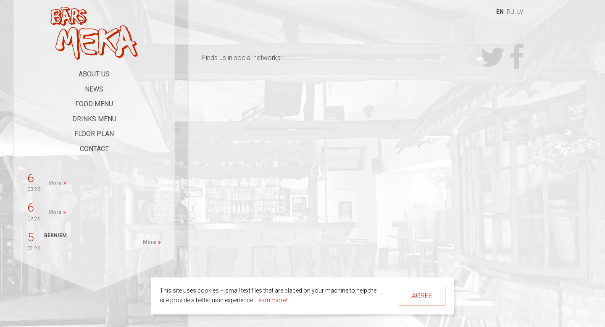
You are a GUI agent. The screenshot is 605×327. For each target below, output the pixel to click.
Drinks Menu (94, 119)
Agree (422, 296)
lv (520, 11)
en (500, 11)
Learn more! (271, 300)
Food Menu (94, 104)
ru (510, 11)
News (94, 89)
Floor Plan (94, 134)
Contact (94, 149)
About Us (94, 74)
